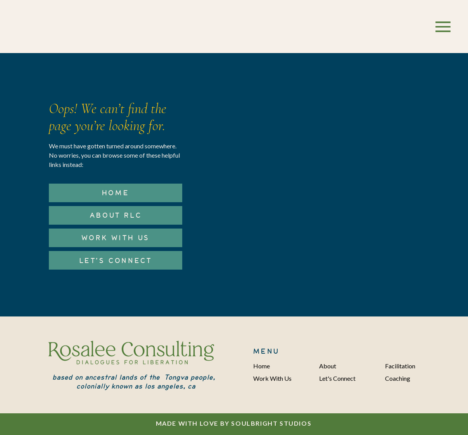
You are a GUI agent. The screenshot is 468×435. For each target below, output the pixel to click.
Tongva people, (189, 377)
